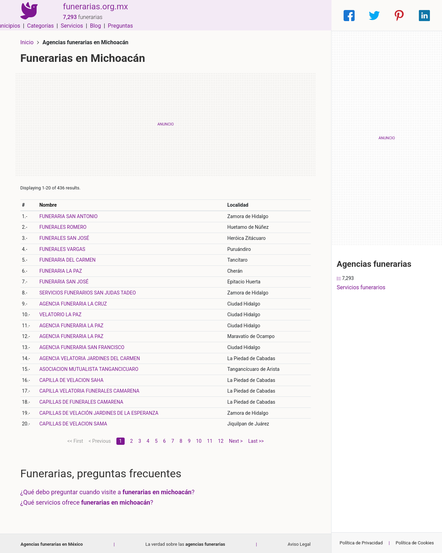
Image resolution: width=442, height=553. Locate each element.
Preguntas (313, 15)
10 (199, 439)
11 (210, 439)
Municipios (199, 15)
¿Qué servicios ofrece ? (88, 500)
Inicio (28, 40)
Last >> (256, 439)
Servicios (265, 15)
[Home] (28, 15)
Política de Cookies (415, 542)
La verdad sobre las (185, 542)
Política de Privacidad (361, 542)
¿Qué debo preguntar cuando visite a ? (109, 490)
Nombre (49, 203)
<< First (75, 439)
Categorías (233, 15)
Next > (236, 439)
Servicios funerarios (361, 287)
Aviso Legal (299, 542)
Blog (288, 15)
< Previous (99, 439)
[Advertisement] (165, 122)
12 (220, 439)
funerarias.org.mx (92, 11)
